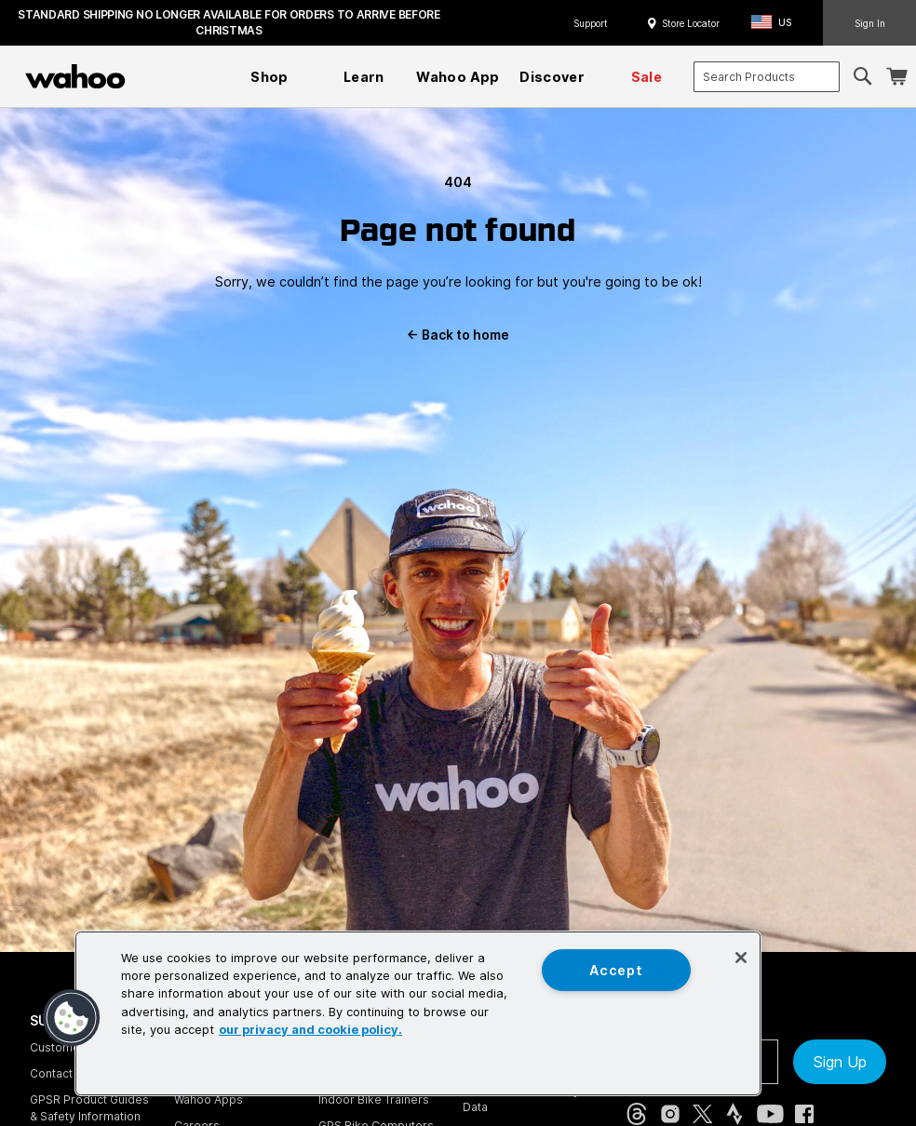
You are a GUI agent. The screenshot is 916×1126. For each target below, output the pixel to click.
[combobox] (767, 76)
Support (590, 23)
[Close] (741, 957)
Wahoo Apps (208, 1099)
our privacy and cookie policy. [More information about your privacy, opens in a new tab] (310, 1030)
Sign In (870, 23)
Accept (615, 970)
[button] (776, 23)
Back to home (458, 335)
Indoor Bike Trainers (373, 1099)
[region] (417, 1013)
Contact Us (60, 1073)
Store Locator (691, 23)
